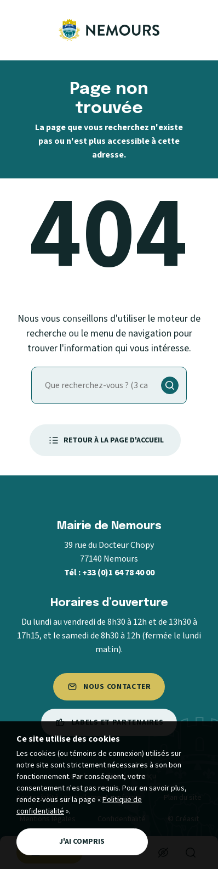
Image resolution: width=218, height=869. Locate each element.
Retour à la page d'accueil (105, 440)
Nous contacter (109, 686)
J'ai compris (82, 841)
